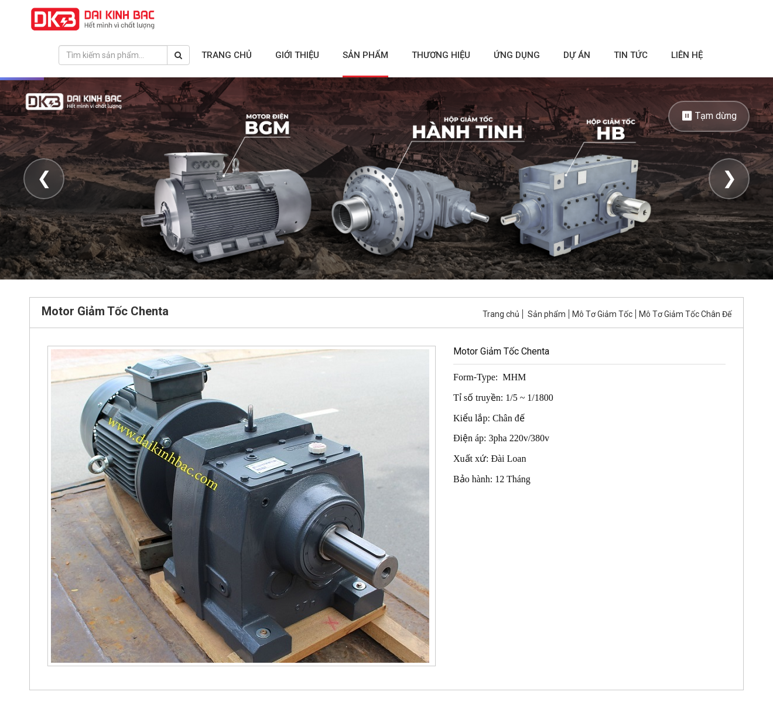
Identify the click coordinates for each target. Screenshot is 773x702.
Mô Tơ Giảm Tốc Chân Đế (685, 314)
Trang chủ (226, 55)
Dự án (576, 55)
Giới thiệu (297, 55)
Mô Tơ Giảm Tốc (602, 314)
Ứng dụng (517, 55)
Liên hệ (687, 55)
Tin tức (631, 55)
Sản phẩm (365, 55)
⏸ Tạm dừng (709, 115)
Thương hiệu (441, 55)
